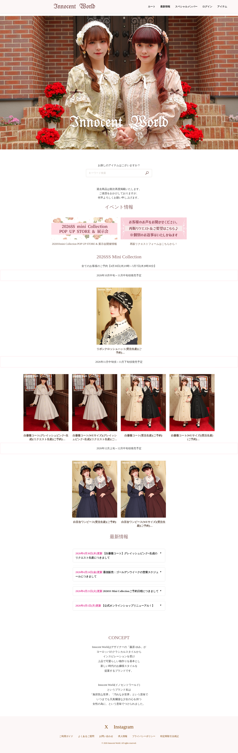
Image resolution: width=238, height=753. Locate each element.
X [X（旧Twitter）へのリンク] (106, 726)
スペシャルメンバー (186, 6)
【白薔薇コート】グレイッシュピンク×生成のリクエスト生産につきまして (116, 555)
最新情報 (165, 6)
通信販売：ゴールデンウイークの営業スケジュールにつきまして (116, 574)
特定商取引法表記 (169, 736)
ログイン (207, 6)
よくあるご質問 (86, 736)
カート (151, 6)
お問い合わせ (106, 736)
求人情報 (122, 736)
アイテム (222, 6)
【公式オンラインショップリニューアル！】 (114, 605)
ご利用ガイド (66, 736)
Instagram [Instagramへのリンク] (124, 726)
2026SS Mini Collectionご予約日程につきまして (116, 591)
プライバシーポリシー (143, 736)
